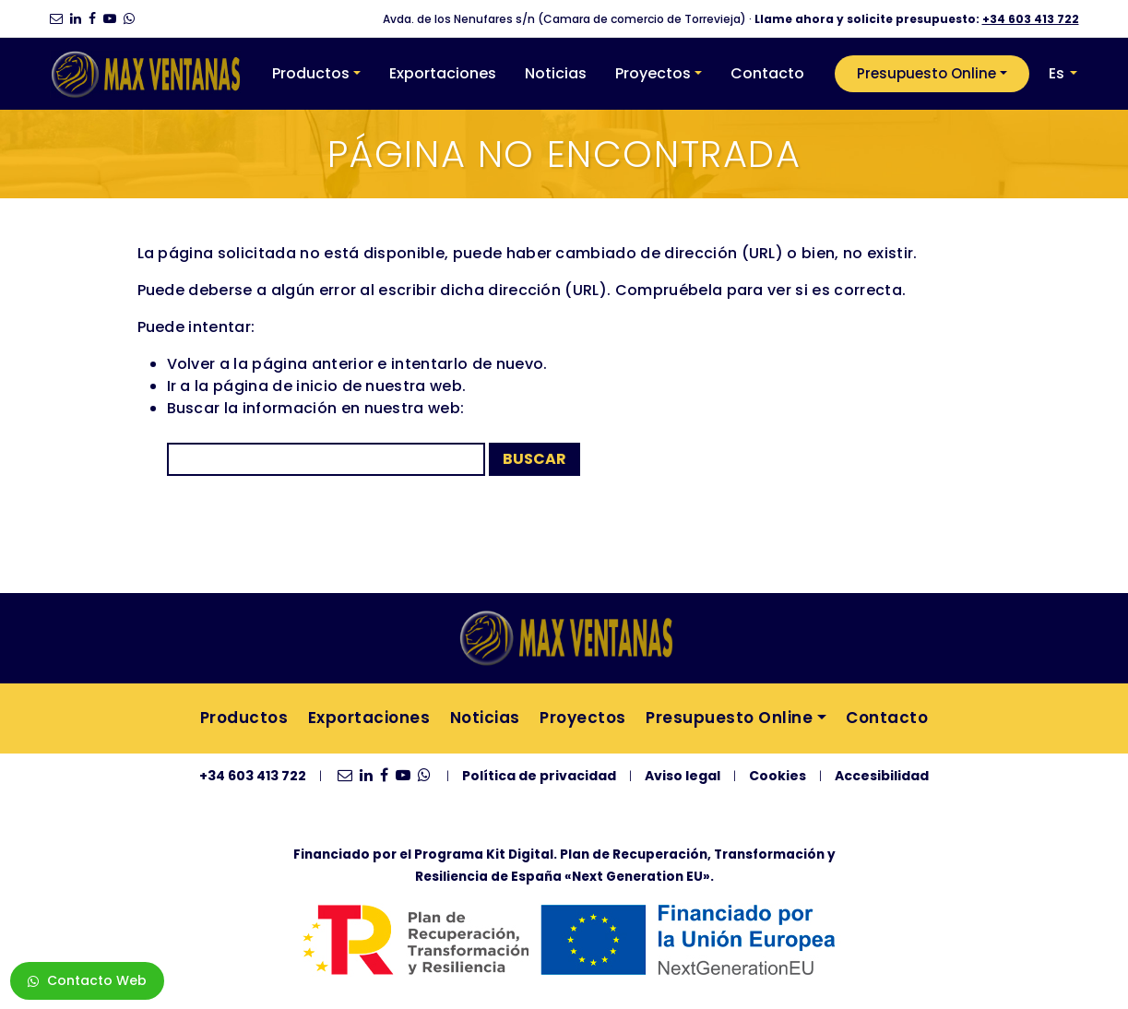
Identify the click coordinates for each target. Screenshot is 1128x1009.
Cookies (777, 775)
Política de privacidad (539, 775)
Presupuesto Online (926, 73)
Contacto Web (87, 980)
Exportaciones (442, 73)
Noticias (556, 73)
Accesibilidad (882, 775)
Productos (311, 73)
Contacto (767, 73)
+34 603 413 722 (1030, 19)
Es (1056, 73)
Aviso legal (682, 775)
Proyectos (653, 73)
